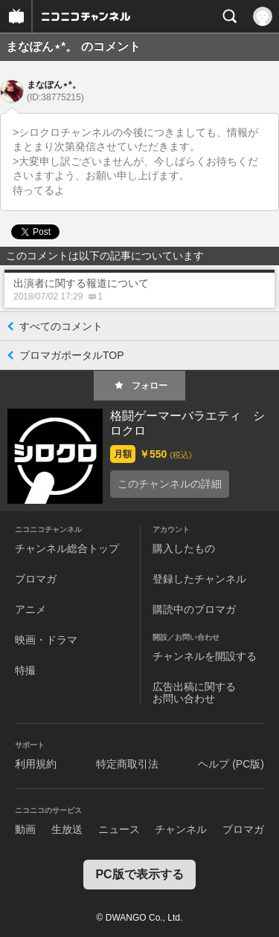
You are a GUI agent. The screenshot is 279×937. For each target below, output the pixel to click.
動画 (25, 829)
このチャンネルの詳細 (170, 484)
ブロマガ (36, 579)
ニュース (119, 829)
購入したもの (184, 548)
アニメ (30, 609)
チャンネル (181, 829)
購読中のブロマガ (194, 609)
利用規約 (36, 764)
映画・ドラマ (46, 640)
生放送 (67, 829)
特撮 (25, 670)
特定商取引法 (127, 764)
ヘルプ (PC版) (231, 764)
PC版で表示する (139, 874)
